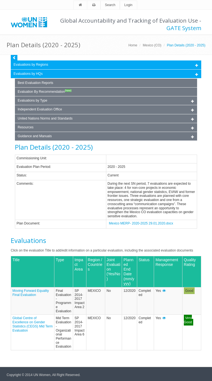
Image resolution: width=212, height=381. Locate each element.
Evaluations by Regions (106, 65)
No (109, 291)
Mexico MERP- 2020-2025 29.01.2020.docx (141, 223)
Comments (25, 184)
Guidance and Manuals (106, 136)
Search (110, 5)
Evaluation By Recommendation (44, 91)
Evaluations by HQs (28, 74)
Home (132, 45)
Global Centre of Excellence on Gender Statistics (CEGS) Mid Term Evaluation (32, 324)
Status (21, 175)
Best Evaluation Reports (35, 83)
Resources (106, 127)
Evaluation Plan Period (33, 167)
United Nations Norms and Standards (106, 119)
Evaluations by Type (106, 101)
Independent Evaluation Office (106, 109)
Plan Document (28, 223)
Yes (158, 291)
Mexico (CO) (152, 45)
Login (128, 5)
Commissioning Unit (31, 158)
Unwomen (31, 22)
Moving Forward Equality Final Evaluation (30, 293)
